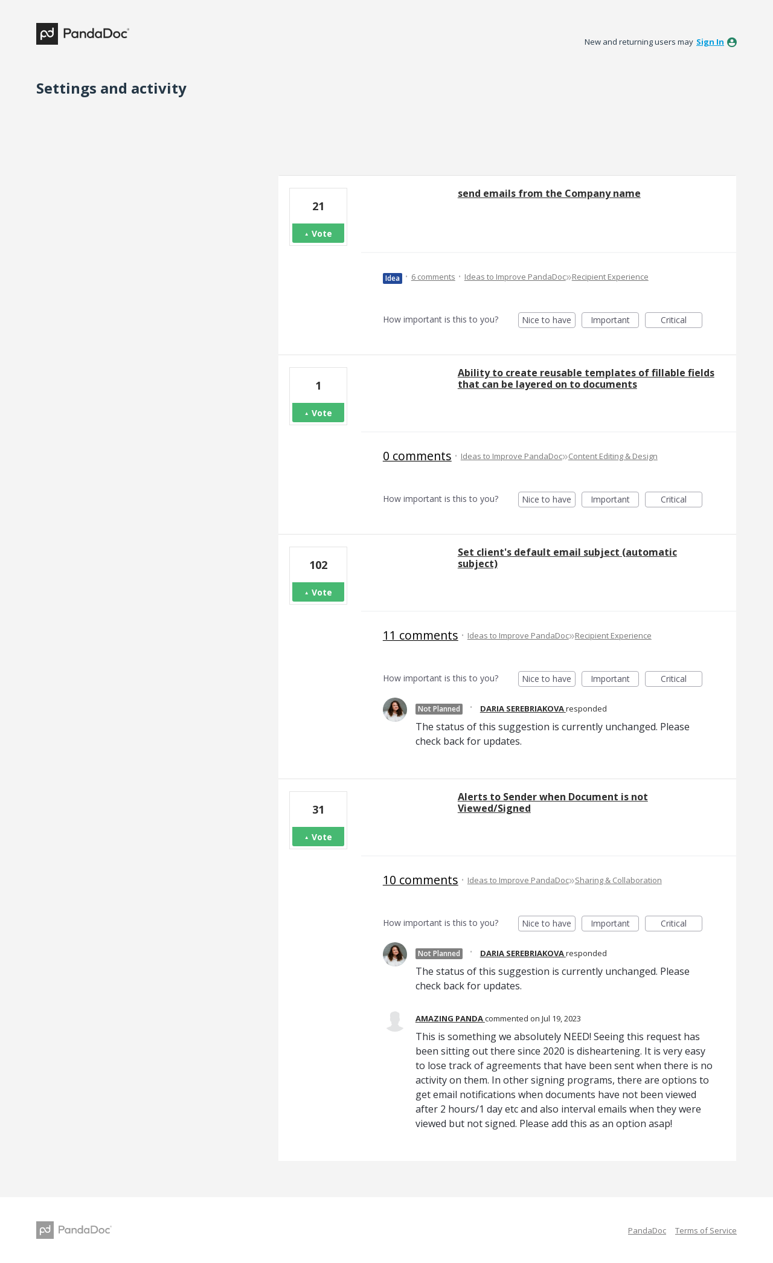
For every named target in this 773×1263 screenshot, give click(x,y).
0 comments (417, 456)
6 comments (433, 276)
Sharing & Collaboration (618, 880)
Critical (681, 321)
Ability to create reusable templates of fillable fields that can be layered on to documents (586, 378)
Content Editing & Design (613, 456)
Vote (322, 233)
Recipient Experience (610, 276)
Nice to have (549, 321)
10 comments (420, 880)
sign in (710, 41)
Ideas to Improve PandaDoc (515, 276)
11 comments (420, 635)
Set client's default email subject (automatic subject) (567, 557)
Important (615, 321)
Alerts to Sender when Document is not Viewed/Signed (553, 802)
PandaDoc (647, 1230)
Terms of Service (706, 1230)
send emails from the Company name (549, 193)
